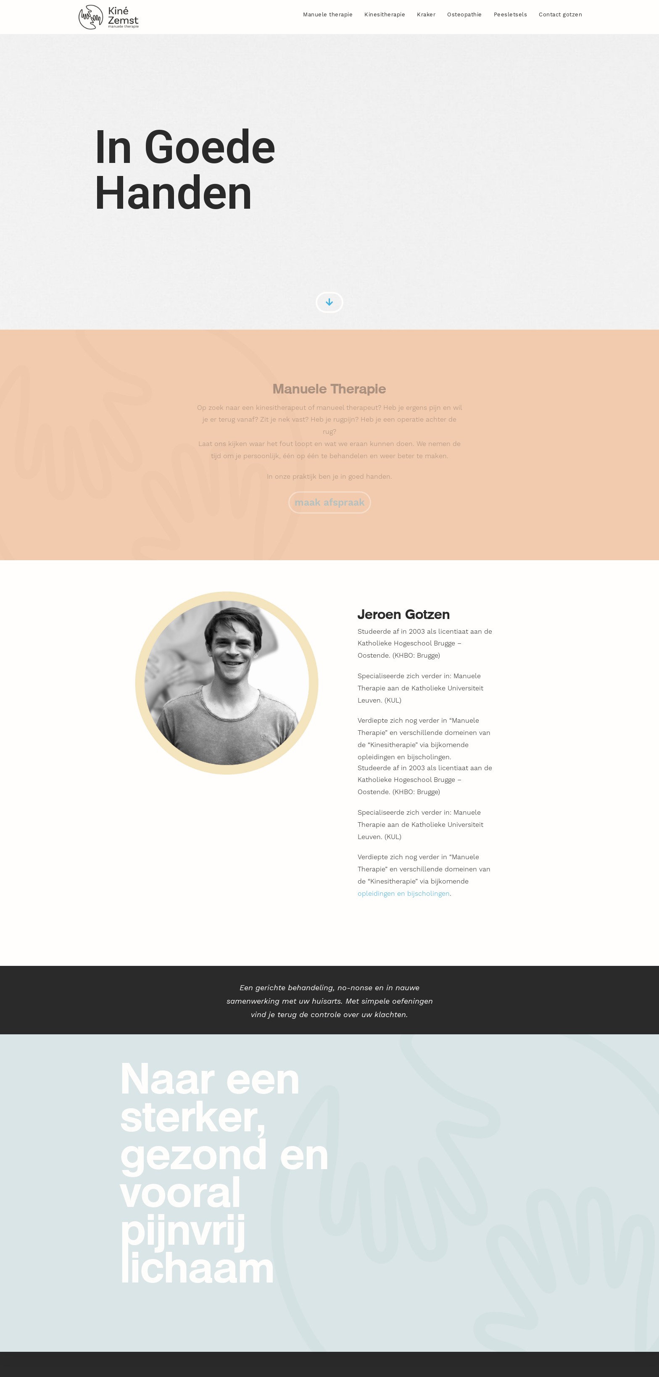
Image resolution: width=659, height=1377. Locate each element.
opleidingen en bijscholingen (404, 893)
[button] (329, 502)
